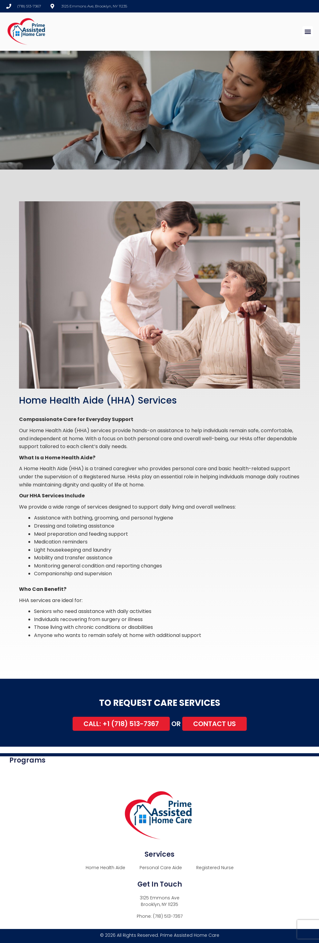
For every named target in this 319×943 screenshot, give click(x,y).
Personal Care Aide (161, 868)
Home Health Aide (105, 868)
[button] (307, 31)
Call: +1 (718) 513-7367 (121, 723)
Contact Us (214, 723)
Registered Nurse (215, 868)
